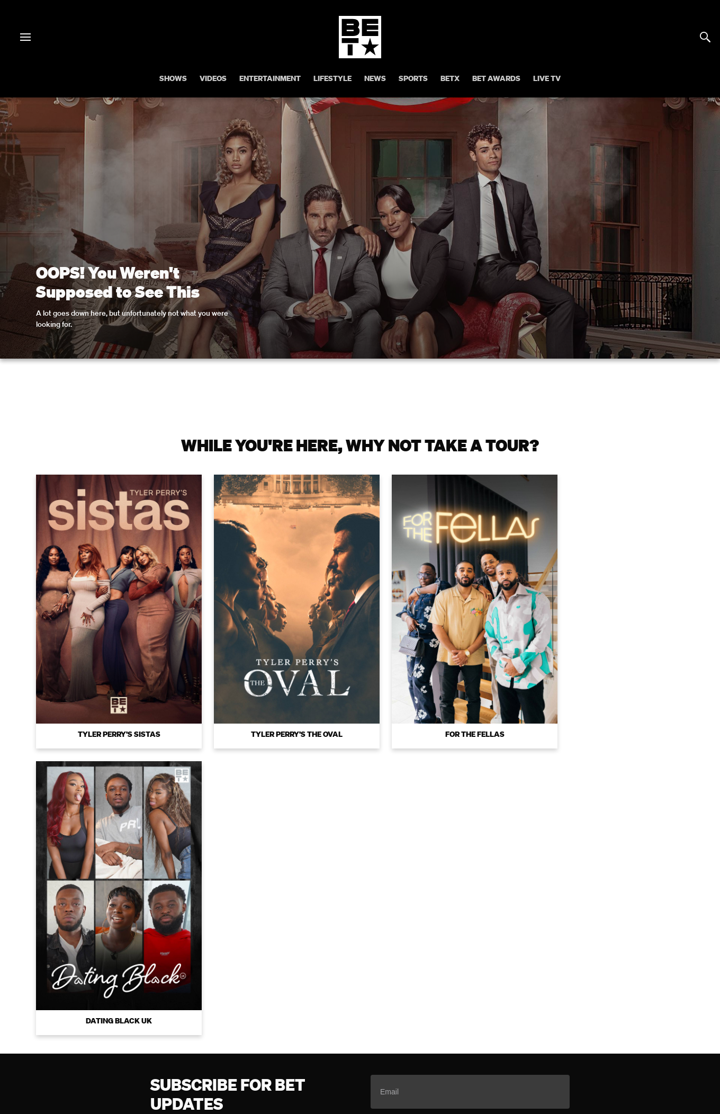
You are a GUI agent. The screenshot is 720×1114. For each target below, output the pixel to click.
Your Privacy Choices (219, 988)
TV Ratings (640, 988)
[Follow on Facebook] (296, 1029)
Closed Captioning (372, 988)
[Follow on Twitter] (322, 1029)
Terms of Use (428, 839)
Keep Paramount (579, 988)
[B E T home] (360, 55)
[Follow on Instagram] (347, 1029)
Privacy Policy (528, 839)
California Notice (297, 988)
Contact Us (332, 1002)
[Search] (705, 37)
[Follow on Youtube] (372, 1029)
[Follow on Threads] (423, 1029)
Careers (523, 988)
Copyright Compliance (457, 988)
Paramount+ (385, 1002)
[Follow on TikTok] (398, 1029)
